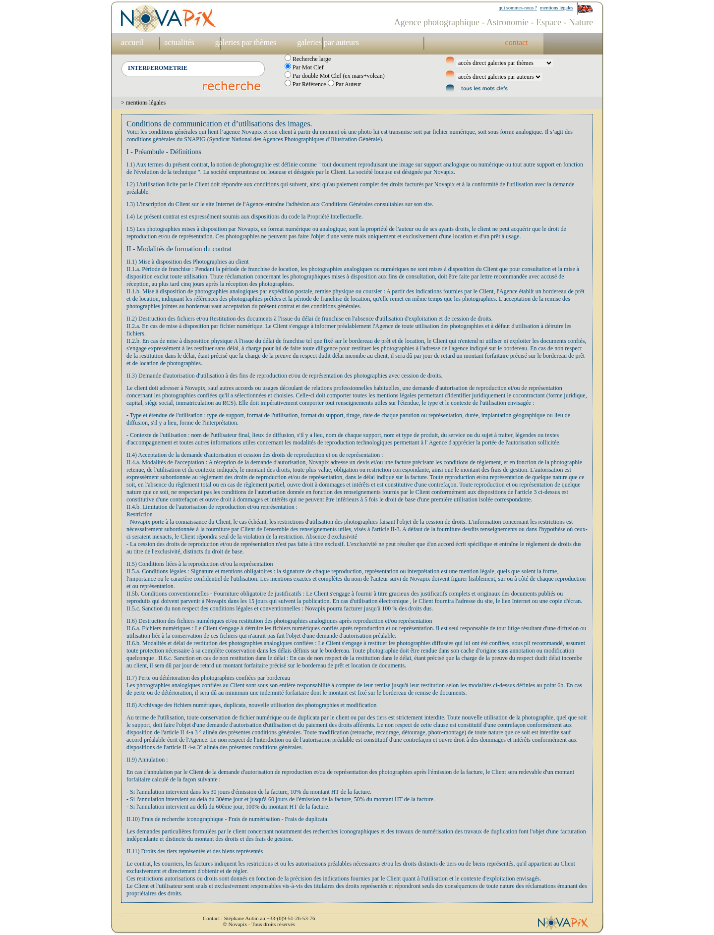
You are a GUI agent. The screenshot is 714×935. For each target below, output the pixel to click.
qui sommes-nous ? (518, 7)
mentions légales (556, 7)
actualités (179, 42)
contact (516, 42)
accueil (132, 42)
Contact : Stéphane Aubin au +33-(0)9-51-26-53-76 (259, 918)
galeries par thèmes (246, 42)
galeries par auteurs (327, 42)
